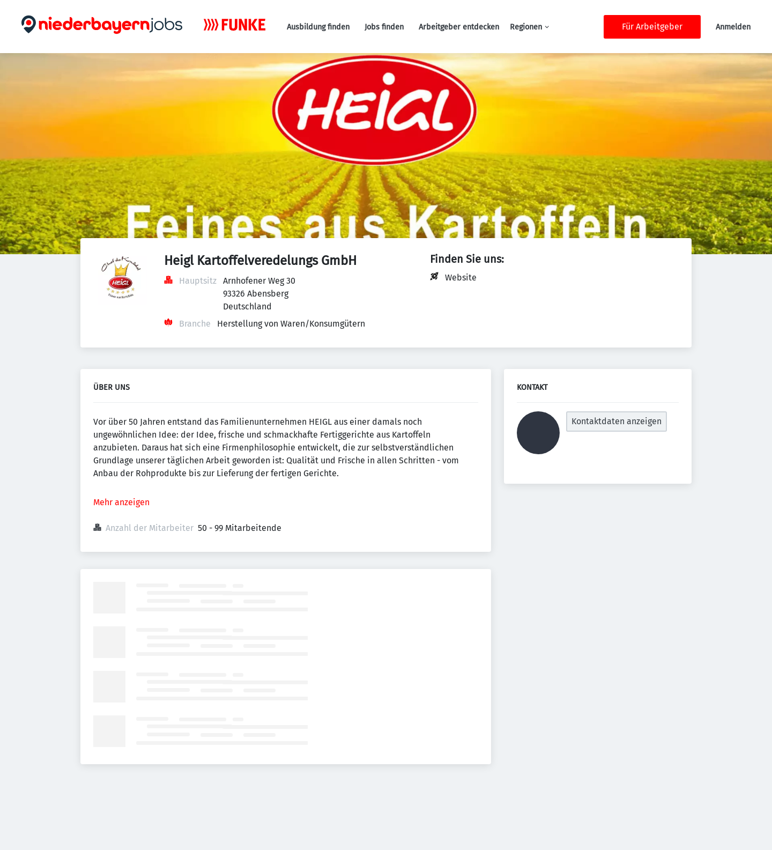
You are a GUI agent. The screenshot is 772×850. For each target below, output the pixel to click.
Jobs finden (384, 27)
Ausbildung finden (318, 27)
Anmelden (733, 27)
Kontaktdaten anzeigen (616, 421)
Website (461, 277)
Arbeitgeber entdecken (459, 27)
